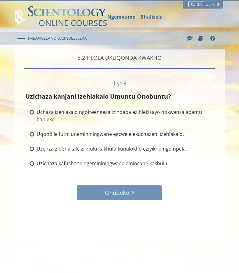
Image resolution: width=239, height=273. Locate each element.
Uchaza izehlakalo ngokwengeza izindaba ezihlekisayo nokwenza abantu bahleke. (119, 116)
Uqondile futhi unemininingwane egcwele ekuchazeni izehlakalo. (110, 134)
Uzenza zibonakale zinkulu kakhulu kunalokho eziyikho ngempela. (112, 148)
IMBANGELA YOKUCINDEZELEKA (57, 38)
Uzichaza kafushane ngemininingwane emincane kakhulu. (103, 163)
